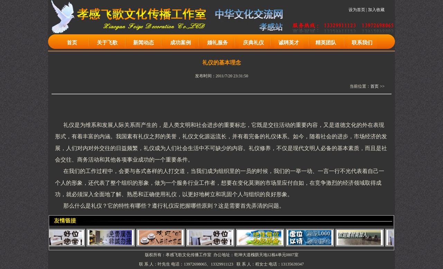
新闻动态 (143, 42)
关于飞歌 (107, 42)
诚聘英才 (288, 42)
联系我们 (362, 42)
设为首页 (357, 9)
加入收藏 (376, 9)
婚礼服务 (217, 42)
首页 (72, 42)
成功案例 (180, 42)
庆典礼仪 (253, 42)
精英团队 (325, 42)
